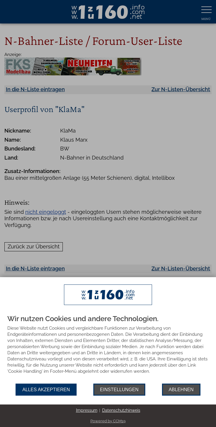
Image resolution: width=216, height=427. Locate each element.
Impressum (86, 410)
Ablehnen (181, 389)
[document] (108, 349)
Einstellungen (119, 389)
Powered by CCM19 (108, 421)
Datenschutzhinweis (121, 410)
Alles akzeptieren (46, 389)
